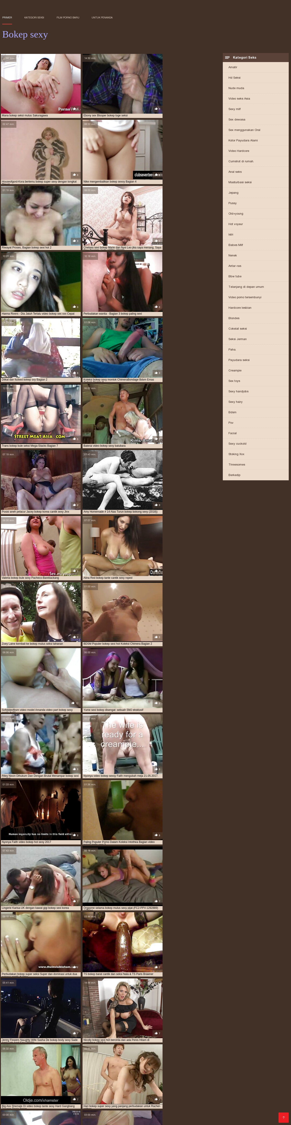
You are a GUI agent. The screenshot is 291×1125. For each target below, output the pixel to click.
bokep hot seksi (29, 1080)
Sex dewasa (236, 120)
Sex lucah (222, 1100)
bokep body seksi (37, 1077)
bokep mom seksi (23, 1082)
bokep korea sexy (168, 1080)
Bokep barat (201, 1108)
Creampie (234, 371)
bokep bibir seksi (239, 1075)
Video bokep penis (172, 1093)
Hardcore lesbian (239, 308)
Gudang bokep (245, 1100)
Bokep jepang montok (164, 1100)
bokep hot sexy (54, 1080)
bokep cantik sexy (233, 1077)
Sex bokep (248, 1097)
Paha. (232, 350)
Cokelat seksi (237, 329)
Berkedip (234, 475)
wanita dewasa (14, 1100)
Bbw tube (234, 276)
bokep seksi (60, 1085)
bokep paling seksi (193, 1082)
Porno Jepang (206, 1005)
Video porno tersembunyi (244, 297)
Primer (7, 17)
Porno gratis (224, 1115)
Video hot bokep (246, 1108)
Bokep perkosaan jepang (135, 1093)
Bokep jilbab (39, 1111)
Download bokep (159, 1115)
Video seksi (230, 1093)
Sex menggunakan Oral (244, 130)
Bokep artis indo (38, 1104)
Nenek (232, 256)
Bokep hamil (38, 1100)
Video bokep (45, 1093)
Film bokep (250, 1093)
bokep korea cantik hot (135, 1080)
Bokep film (180, 1108)
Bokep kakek (271, 1108)
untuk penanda (102, 17)
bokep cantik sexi (206, 1077)
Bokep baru (87, 1093)
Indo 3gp (215, 1111)
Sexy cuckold (237, 444)
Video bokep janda (133, 1104)
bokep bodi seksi (265, 1075)
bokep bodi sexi (12, 1077)
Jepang (233, 193)
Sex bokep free (14, 1118)
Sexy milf (234, 109)
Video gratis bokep (101, 1115)
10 (109, 893)
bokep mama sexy (221, 1080)
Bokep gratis (33, 1097)
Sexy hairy (235, 402)
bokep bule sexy (146, 1077)
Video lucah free (195, 1097)
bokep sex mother (224, 1085)
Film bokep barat (270, 1115)
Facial (232, 433)
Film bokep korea (46, 1108)
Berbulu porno (167, 1097)
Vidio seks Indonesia (98, 1104)
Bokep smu (116, 1100)
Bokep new (267, 1097)
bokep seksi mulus (196, 1085)
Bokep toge (11, 1097)
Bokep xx (232, 1111)
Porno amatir (12, 1104)
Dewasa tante (40, 1118)
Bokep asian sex (80, 1097)
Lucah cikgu (66, 1093)
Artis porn (249, 1111)
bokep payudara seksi (224, 1082)
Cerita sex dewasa (135, 1108)
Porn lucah (222, 1108)
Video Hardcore (238, 151)
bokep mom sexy (49, 1082)
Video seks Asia (239, 99)
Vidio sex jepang (272, 1100)
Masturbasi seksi (240, 182)
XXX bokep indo (141, 1097)
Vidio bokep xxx (15, 1115)
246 (136, 893)
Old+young (235, 214)
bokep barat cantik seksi (45, 1075)
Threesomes (236, 465)
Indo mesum (174, 1111)
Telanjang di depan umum (246, 287)
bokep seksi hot (110, 1085)
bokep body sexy (64, 1077)
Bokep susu (197, 1111)
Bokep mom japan (203, 1093)
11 (114, 893)
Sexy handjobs (238, 391)
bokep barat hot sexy (118, 1075)
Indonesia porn (106, 1108)
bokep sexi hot (268, 1085)
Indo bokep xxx (14, 1111)
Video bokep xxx (224, 1097)
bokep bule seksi (119, 1077)
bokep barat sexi (175, 1075)
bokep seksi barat (84, 1085)
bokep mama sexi (194, 1080)
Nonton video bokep (95, 1111)
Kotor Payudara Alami (243, 141)
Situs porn (204, 1115)
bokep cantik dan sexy (175, 1077)
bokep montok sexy (108, 1082)
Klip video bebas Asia (46, 990)
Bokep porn (245, 1115)
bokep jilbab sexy (103, 1080)
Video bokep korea (17, 1093)
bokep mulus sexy (165, 1082)
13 (124, 893)
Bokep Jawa (55, 1097)
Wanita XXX (184, 1115)
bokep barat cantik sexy (82, 1075)
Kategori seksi (34, 17)
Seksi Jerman (237, 339)
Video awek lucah (198, 1100)
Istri (230, 235)
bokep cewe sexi (260, 1077)
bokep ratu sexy (38, 1085)
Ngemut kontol (161, 1104)
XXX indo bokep (64, 1111)
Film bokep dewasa (89, 1100)
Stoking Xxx (236, 454)
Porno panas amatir (104, 955)
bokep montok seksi (77, 1082)
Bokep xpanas (124, 1111)
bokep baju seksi (13, 1075)
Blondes (233, 318)
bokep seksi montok (166, 1085)
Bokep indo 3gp (67, 1104)
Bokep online (61, 1100)
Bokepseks (161, 1108)
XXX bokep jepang (77, 1108)
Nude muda (236, 88)
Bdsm (232, 412)
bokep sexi (248, 1085)
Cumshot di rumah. (241, 161)
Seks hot (106, 1093)
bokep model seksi (248, 1080)
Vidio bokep (184, 1104)
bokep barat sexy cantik (207, 1075)
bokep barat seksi (148, 1075)
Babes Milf (235, 245)
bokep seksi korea (137, 1085)
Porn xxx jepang (71, 1115)
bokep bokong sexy (92, 1077)
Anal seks (235, 172)
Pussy (232, 203)
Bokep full (269, 1093)
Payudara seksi (239, 360)
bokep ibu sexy (78, 1080)
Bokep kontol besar (263, 1104)
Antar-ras (234, 266)
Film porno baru (68, 17)
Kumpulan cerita (232, 1104)
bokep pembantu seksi (258, 1082)
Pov (230, 423)
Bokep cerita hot (43, 1115)
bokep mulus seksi (137, 1082)
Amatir (232, 67)
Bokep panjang (150, 1111)
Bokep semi (20, 1108)
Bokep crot (135, 1100)
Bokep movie (206, 1104)
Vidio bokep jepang (110, 1097)
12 (119, 893)
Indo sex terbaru (272, 1111)
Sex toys (234, 381)
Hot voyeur (235, 224)
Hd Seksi (234, 78)
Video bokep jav (131, 1115)
